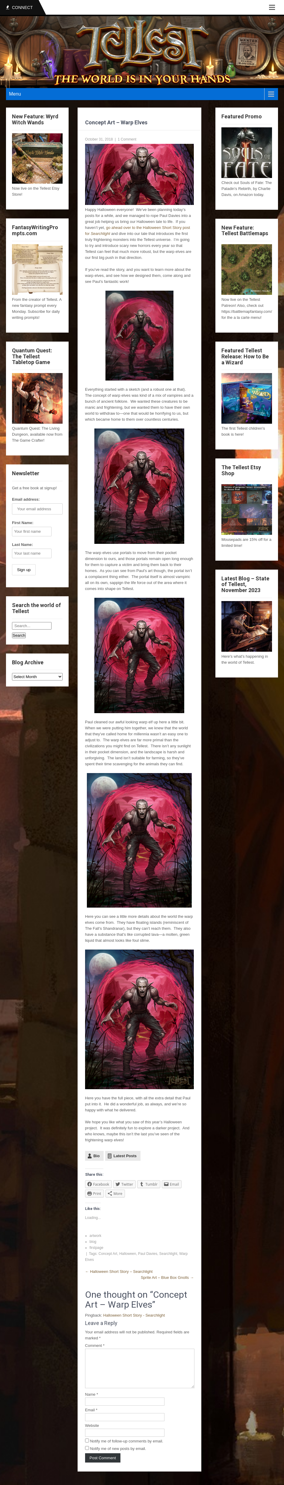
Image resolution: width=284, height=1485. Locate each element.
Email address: (26, 499)
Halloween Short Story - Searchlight (134, 1315)
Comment (95, 1345)
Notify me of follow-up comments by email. (126, 1448)
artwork (95, 1236)
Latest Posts (125, 1156)
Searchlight (168, 1254)
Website (92, 1432)
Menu (15, 93)
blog (93, 1242)
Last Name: (22, 544)
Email (91, 1417)
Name (91, 1401)
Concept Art (108, 1254)
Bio (96, 1156)
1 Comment (127, 139)
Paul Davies (147, 1254)
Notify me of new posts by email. (118, 1456)
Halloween (127, 1254)
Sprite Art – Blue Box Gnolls (167, 1277)
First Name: (23, 522)
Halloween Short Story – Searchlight (118, 1271)
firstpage (96, 1248)
